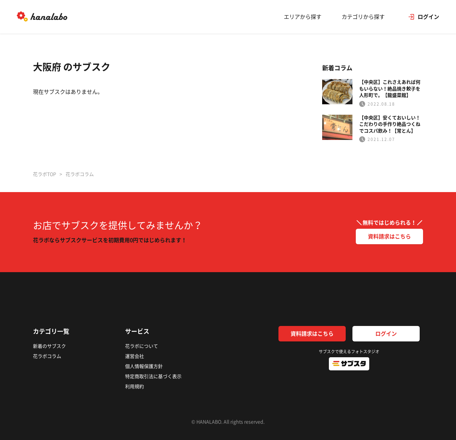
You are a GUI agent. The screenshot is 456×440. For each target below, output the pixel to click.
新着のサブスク (49, 346)
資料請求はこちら (389, 236)
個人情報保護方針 (144, 366)
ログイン (386, 333)
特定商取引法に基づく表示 (153, 376)
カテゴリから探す (363, 17)
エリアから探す (302, 17)
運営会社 (134, 356)
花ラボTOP (44, 174)
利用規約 (134, 386)
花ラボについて (141, 346)
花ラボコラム (47, 356)
